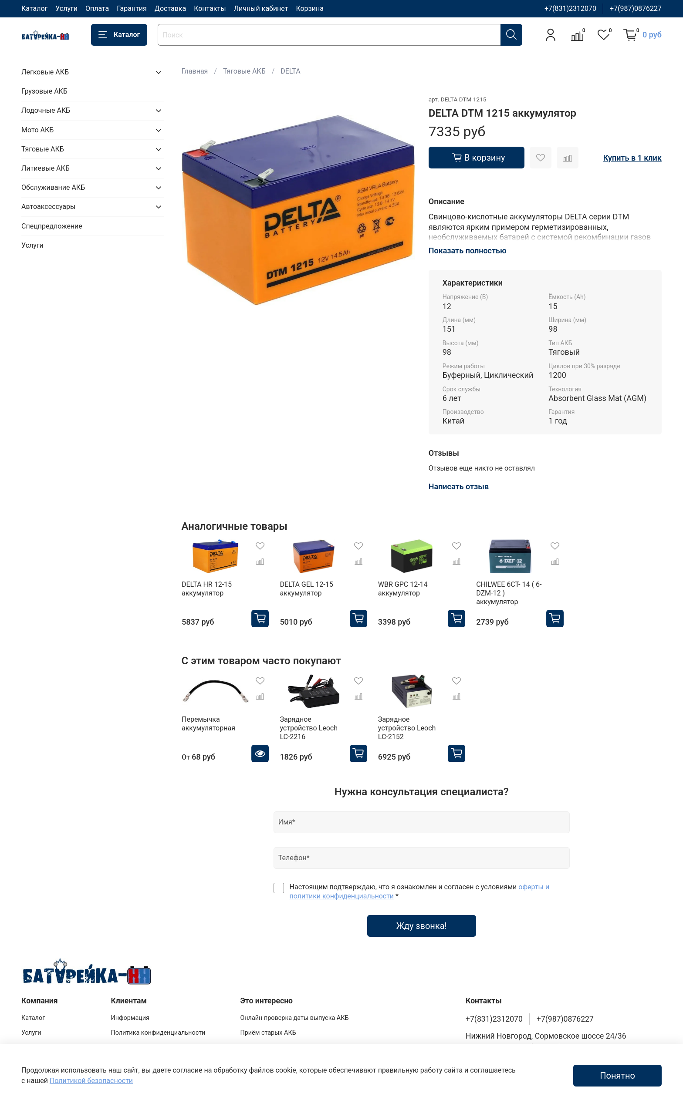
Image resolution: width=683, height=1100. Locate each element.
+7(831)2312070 (570, 8)
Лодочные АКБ (45, 110)
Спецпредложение (51, 226)
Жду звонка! (421, 926)
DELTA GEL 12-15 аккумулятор (306, 588)
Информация (130, 1018)
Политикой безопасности (91, 1080)
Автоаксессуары (48, 206)
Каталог (34, 8)
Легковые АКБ (45, 72)
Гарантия (132, 8)
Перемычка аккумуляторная (208, 723)
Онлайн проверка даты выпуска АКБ (294, 1018)
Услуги (66, 8)
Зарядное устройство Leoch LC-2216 (309, 727)
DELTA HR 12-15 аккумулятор (207, 588)
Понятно (617, 1075)
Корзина (309, 8)
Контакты (210, 8)
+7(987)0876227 (636, 8)
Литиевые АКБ (45, 168)
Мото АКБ (37, 130)
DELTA (290, 71)
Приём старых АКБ (268, 1032)
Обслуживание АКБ (53, 187)
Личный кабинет (261, 8)
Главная (195, 71)
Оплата (97, 8)
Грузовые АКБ (44, 91)
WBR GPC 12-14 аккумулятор (402, 588)
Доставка (170, 8)
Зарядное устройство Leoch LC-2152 (407, 727)
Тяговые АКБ (244, 71)
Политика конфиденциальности (158, 1032)
